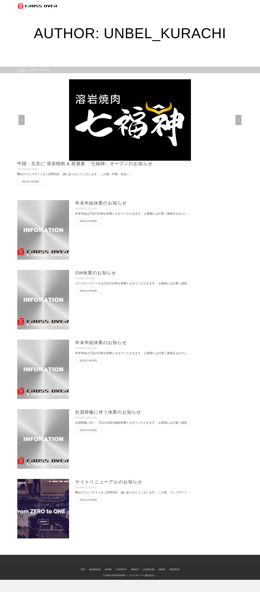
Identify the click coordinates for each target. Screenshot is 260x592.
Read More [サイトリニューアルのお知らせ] (88, 500)
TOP (82, 569)
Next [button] (238, 120)
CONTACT (121, 569)
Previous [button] (21, 120)
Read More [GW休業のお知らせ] (88, 290)
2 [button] (125, 159)
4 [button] (135, 159)
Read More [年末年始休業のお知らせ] (88, 221)
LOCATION (148, 569)
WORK (108, 569)
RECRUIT (175, 569)
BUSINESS (95, 569)
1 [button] (120, 159)
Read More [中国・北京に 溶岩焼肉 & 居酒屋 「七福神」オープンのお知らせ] (30, 181)
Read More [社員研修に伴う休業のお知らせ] (88, 430)
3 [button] (130, 159)
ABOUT (135, 569)
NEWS (162, 569)
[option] (130, 120)
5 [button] (140, 159)
